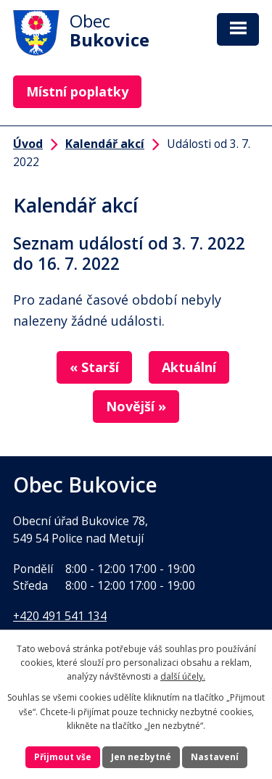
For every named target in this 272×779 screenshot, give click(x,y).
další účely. (182, 676)
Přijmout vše (62, 757)
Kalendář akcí (104, 144)
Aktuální (189, 367)
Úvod (28, 144)
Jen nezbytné (141, 757)
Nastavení (215, 757)
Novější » (136, 406)
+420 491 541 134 (60, 616)
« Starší (94, 367)
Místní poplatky (77, 91)
